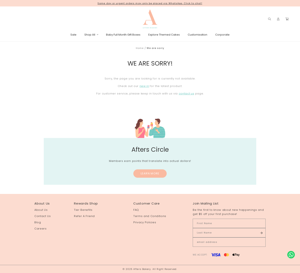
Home (140, 48)
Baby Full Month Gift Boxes (123, 35)
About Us (41, 210)
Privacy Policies (144, 222)
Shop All (91, 35)
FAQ (136, 210)
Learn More (150, 173)
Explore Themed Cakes (164, 35)
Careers (40, 229)
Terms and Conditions (149, 216)
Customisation (197, 35)
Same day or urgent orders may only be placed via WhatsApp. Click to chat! (150, 3)
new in (144, 86)
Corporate (222, 35)
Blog (37, 222)
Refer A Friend (84, 216)
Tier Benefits (83, 210)
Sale (73, 35)
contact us (186, 94)
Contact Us (42, 216)
